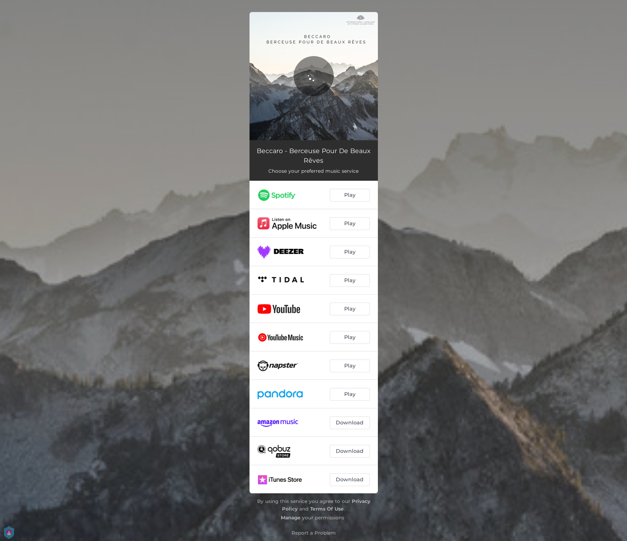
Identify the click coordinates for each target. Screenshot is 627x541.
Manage (290, 518)
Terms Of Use (327, 509)
